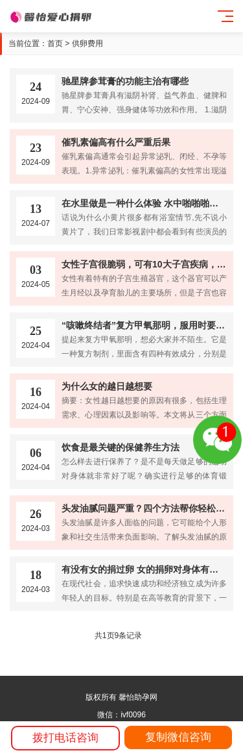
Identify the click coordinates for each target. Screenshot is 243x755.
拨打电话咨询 (65, 738)
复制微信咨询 (178, 737)
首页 (55, 43)
